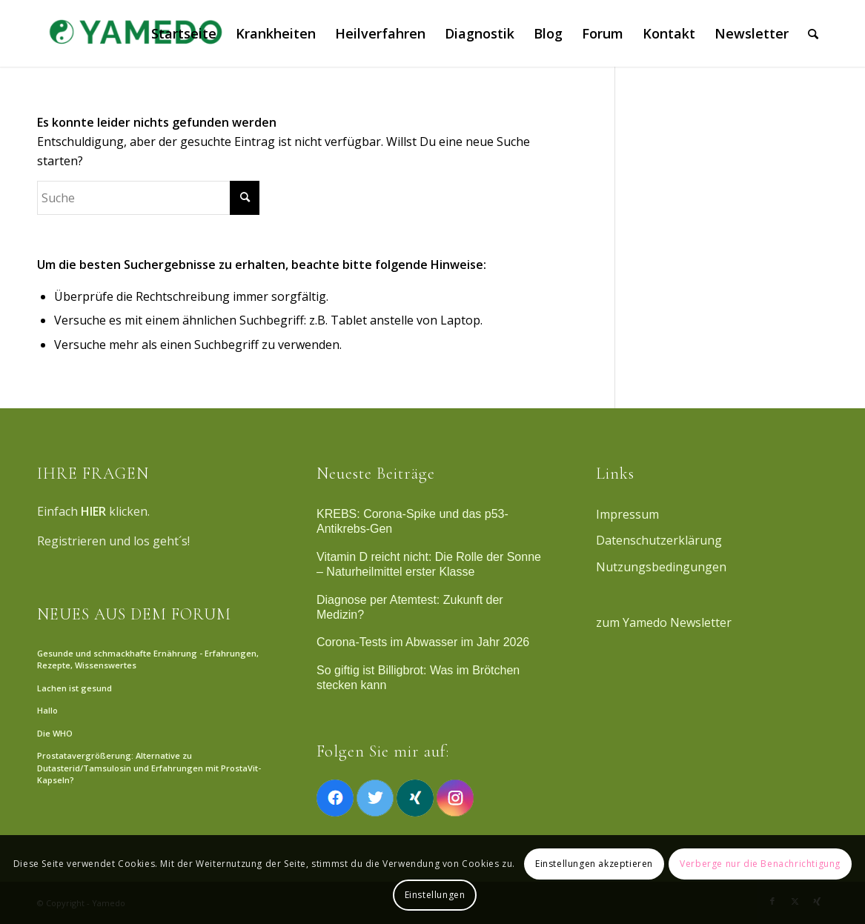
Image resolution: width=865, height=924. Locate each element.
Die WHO (55, 733)
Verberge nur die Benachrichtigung (760, 863)
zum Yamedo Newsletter (664, 622)
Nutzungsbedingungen (661, 567)
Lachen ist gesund (74, 688)
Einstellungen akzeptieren (594, 863)
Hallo (47, 710)
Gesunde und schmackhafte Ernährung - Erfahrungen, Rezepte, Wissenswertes (148, 659)
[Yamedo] (133, 33)
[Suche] (813, 33)
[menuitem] (184, 33)
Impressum (627, 514)
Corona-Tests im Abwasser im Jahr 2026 (422, 642)
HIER (93, 511)
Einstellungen (435, 894)
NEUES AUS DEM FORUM (134, 614)
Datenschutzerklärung (659, 540)
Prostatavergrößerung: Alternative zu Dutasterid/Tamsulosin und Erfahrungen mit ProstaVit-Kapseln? (149, 767)
